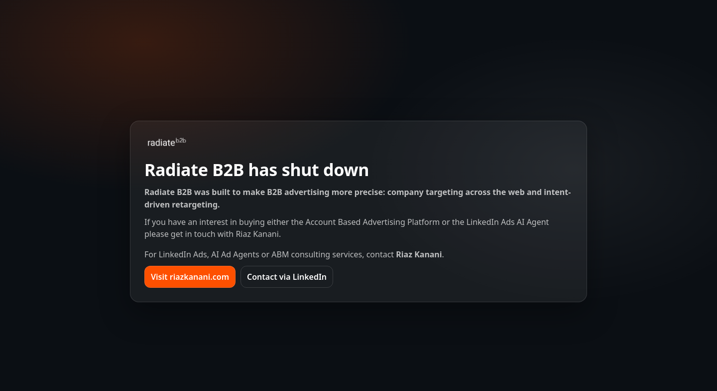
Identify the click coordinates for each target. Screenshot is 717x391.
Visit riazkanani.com (190, 276)
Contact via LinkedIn (287, 276)
